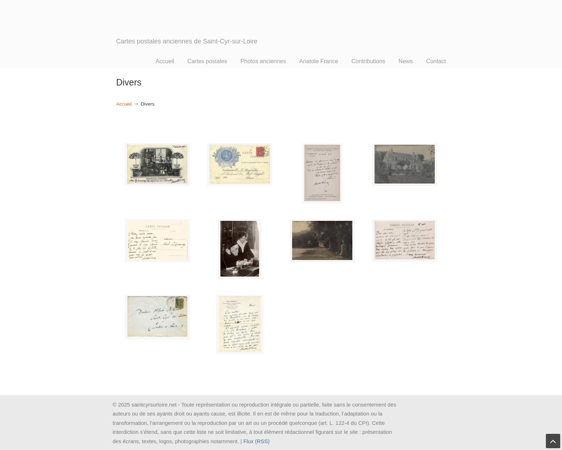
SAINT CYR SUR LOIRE (187, 29)
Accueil (124, 104)
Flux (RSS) (256, 441)
